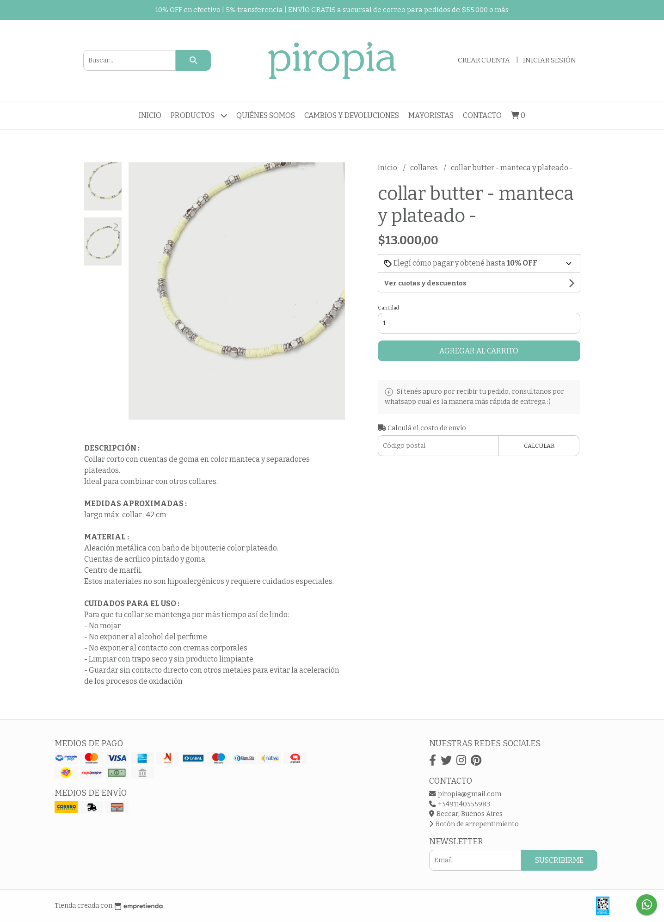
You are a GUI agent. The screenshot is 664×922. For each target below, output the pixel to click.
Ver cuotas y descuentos (425, 283)
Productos (199, 115)
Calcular (539, 445)
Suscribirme (559, 860)
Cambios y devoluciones (351, 115)
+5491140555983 (459, 804)
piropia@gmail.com (465, 794)
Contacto (482, 115)
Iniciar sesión (549, 60)
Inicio (150, 115)
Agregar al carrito (478, 351)
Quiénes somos (265, 115)
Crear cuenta (484, 60)
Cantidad (388, 308)
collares (424, 167)
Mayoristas (431, 115)
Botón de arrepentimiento (474, 824)
